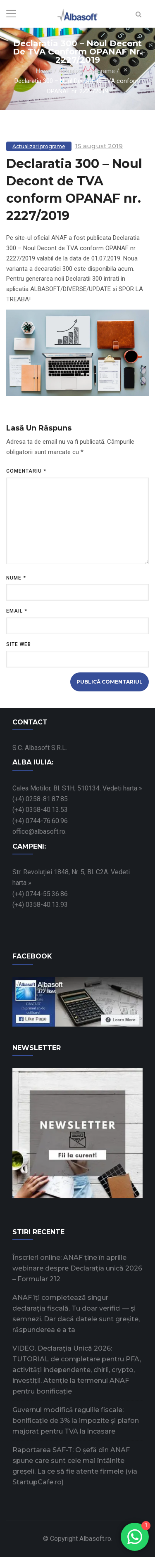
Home (44, 70)
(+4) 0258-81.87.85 (40, 799)
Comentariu (26, 471)
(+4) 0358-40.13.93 (40, 905)
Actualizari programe (86, 70)
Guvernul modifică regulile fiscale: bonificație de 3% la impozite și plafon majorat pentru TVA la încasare (75, 1420)
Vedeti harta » (122, 788)
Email (16, 611)
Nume (16, 578)
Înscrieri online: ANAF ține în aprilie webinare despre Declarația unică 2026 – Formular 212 (77, 1268)
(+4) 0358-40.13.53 (40, 810)
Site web (18, 644)
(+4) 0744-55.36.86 (40, 894)
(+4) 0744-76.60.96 (40, 821)
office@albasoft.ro (38, 831)
